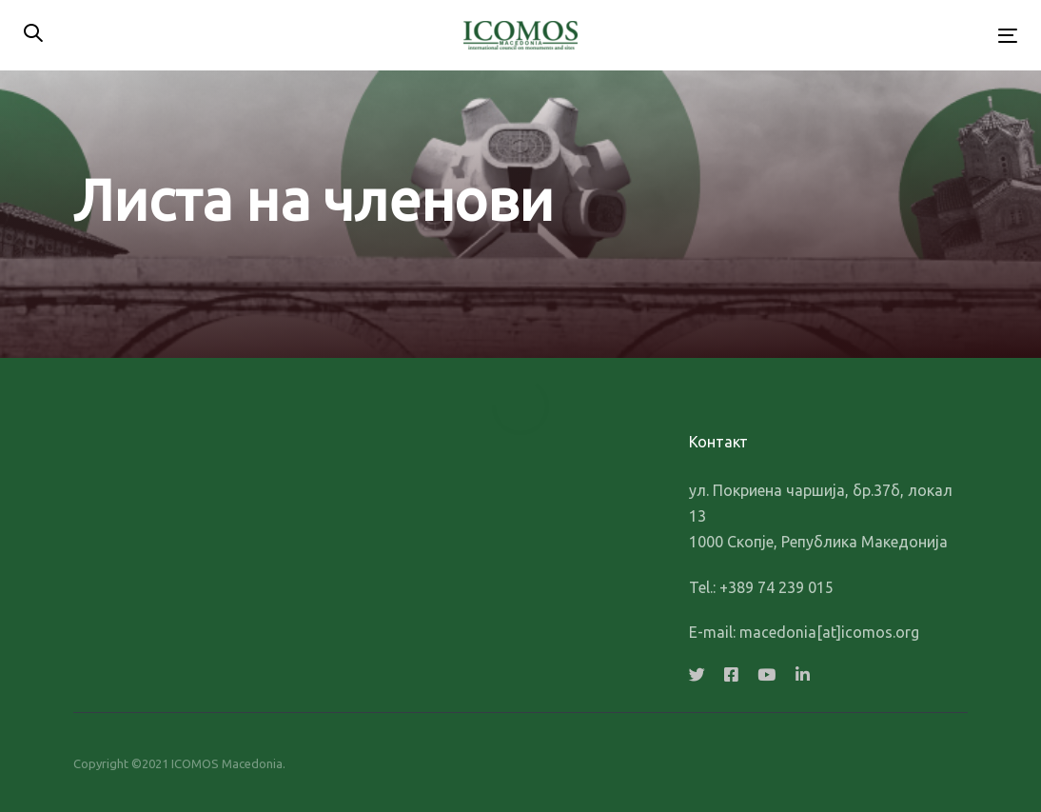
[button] (33, 35)
